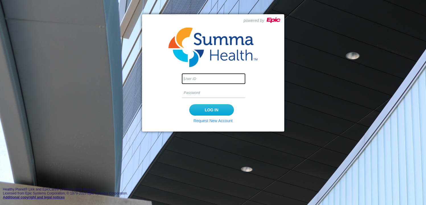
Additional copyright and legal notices (34, 197)
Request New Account (213, 120)
